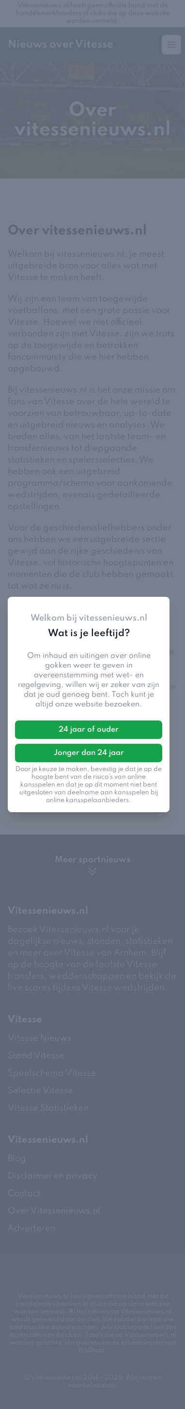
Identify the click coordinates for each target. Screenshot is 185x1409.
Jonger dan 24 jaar (89, 753)
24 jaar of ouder (89, 730)
